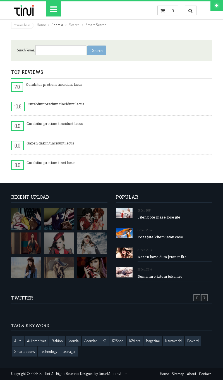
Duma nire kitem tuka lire (160, 276)
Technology (48, 351)
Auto (17, 340)
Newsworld (173, 340)
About (191, 373)
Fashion (57, 340)
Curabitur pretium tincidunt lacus (54, 84)
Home (41, 24)
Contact (205, 373)
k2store (134, 340)
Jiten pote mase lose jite (159, 217)
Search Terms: (26, 50)
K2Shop (118, 340)
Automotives (36, 340)
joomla (73, 340)
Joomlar (90, 340)
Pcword (193, 340)
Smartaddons (24, 351)
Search (74, 24)
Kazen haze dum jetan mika (162, 257)
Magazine (153, 340)
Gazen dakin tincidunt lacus (50, 143)
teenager (69, 351)
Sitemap (178, 373)
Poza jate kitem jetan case (160, 237)
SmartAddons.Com (113, 373)
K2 (104, 340)
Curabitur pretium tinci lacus (51, 162)
